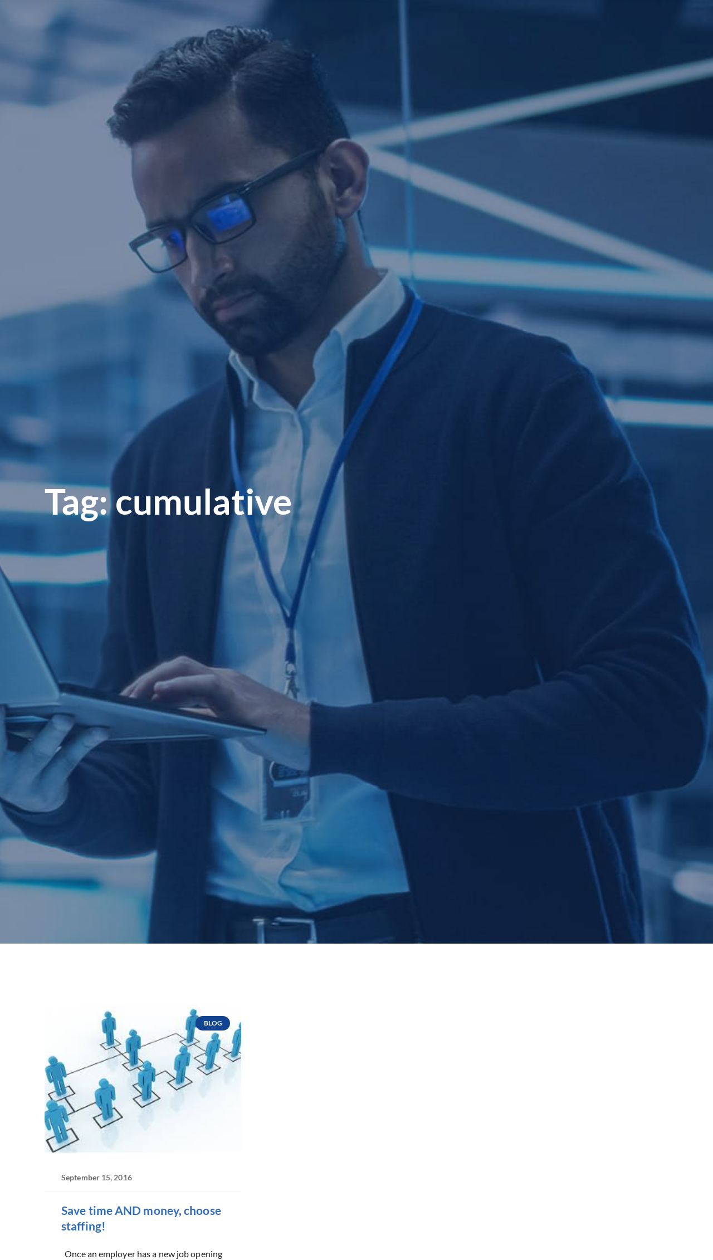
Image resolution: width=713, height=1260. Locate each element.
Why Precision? (467, 36)
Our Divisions (378, 36)
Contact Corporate (567, 53)
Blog (603, 35)
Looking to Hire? (290, 36)
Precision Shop (550, 35)
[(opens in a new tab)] (562, 13)
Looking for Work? (191, 36)
